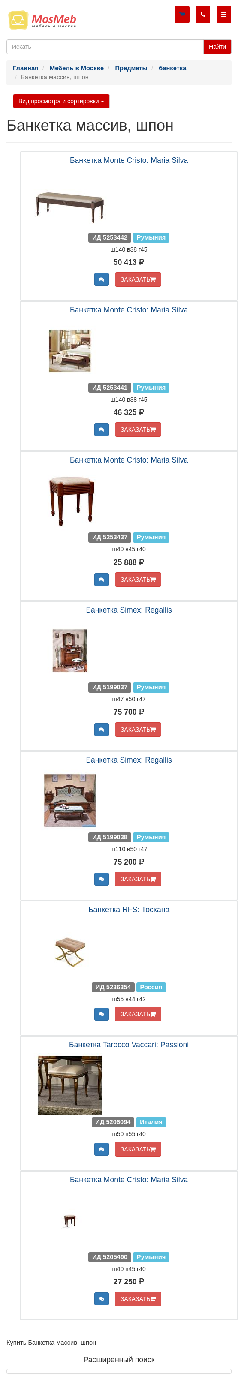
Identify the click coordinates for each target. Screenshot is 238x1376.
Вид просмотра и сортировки (61, 101)
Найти (217, 46)
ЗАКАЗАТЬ (138, 279)
